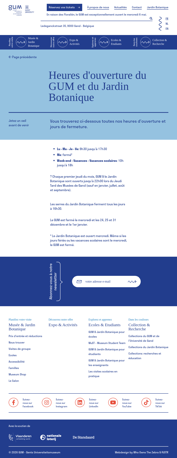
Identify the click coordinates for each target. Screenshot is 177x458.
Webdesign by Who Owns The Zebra (137, 452)
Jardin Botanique (157, 7)
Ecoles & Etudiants (106, 42)
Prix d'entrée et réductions (25, 336)
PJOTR (165, 452)
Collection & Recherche (150, 42)
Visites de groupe (20, 349)
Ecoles (13, 355)
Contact (137, 7)
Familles (14, 368)
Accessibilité (17, 361)
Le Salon (14, 380)
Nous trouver (17, 342)
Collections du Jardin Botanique (148, 347)
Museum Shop (17, 374)
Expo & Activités (65, 42)
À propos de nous (98, 7)
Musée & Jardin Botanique (24, 42)
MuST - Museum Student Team (106, 343)
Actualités (120, 7)
